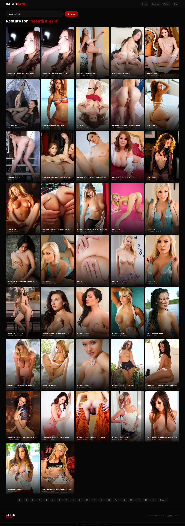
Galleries (155, 4)
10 (87, 500)
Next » (163, 500)
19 (154, 500)
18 (146, 500)
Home (144, 4)
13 (109, 500)
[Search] (35, 14)
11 (94, 500)
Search (71, 14)
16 (131, 500)
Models (166, 4)
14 (116, 500)
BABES (16, 4)
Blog (175, 4)
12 (101, 500)
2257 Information (173, 517)
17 (139, 500)
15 (124, 500)
